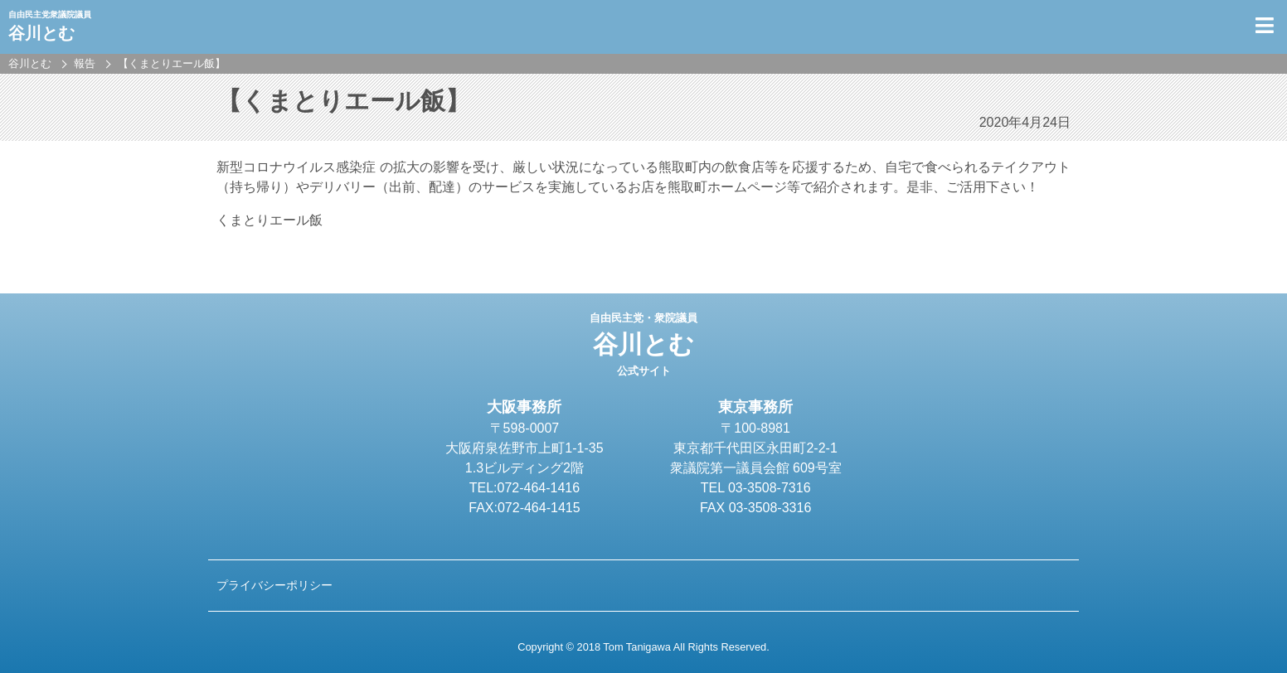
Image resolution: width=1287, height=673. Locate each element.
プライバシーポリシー (274, 585)
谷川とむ (643, 345)
